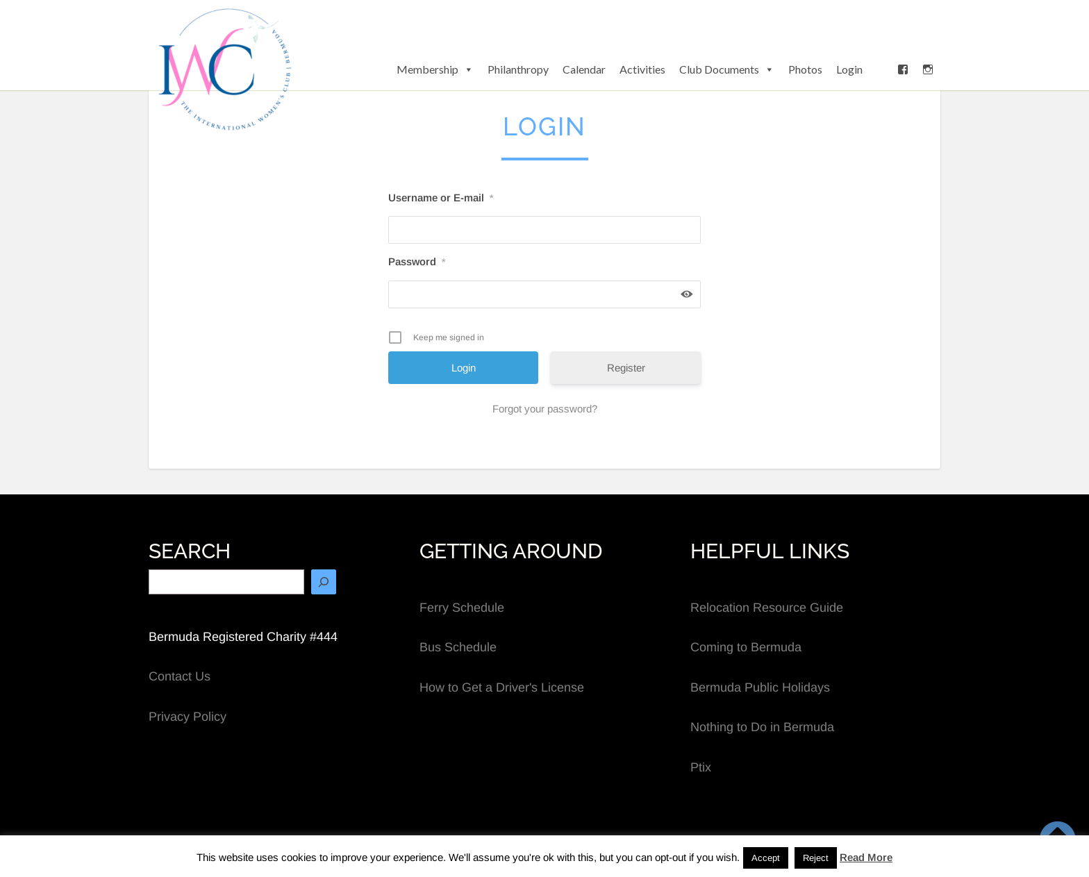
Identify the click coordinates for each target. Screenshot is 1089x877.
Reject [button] (816, 858)
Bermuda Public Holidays (760, 687)
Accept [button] (765, 858)
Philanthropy (518, 69)
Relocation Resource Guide (766, 608)
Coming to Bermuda (745, 647)
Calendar (584, 69)
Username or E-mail (440, 198)
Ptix (700, 767)
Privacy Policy (187, 717)
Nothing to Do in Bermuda (762, 727)
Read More (866, 857)
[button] (880, 69)
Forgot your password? (544, 409)
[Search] (323, 581)
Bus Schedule (458, 647)
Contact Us (179, 676)
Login (849, 69)
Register (626, 368)
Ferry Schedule (461, 608)
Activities (642, 69)
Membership (435, 69)
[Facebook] (902, 69)
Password (416, 261)
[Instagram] (927, 69)
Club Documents (726, 69)
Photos (805, 69)
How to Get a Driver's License (501, 687)
